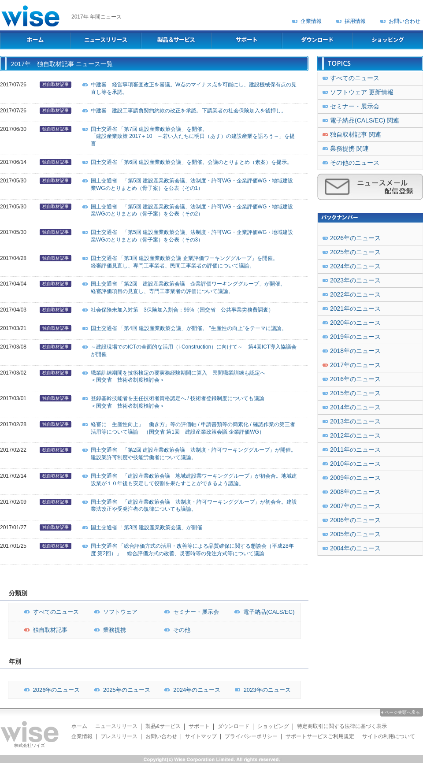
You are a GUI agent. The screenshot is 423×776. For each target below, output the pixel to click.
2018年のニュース (355, 350)
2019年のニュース (355, 336)
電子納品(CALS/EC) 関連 (364, 120)
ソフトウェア (113, 612)
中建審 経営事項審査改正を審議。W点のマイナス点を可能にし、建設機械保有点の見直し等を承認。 (194, 88)
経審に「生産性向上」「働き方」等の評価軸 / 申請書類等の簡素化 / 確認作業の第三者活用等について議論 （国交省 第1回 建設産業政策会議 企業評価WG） (193, 428)
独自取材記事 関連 (355, 134)
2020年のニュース (355, 322)
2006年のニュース (355, 520)
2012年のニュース (355, 435)
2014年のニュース (355, 407)
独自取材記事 (55, 84)
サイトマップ (201, 736)
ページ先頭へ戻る (402, 712)
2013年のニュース (355, 421)
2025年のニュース (120, 690)
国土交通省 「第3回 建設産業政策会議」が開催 (146, 527)
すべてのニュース (49, 612)
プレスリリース (118, 736)
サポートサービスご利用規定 (320, 736)
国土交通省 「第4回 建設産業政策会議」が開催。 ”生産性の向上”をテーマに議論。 (189, 328)
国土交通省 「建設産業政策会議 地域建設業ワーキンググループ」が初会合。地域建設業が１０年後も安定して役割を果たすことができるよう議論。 (194, 479)
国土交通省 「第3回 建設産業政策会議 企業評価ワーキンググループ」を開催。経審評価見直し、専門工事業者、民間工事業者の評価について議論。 (184, 262)
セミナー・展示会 (189, 612)
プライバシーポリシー (251, 736)
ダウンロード (233, 726)
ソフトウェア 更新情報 (361, 92)
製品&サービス (163, 726)
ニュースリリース (116, 726)
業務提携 (108, 630)
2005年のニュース (355, 534)
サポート (199, 726)
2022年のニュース (355, 294)
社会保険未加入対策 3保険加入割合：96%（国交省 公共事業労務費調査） (182, 310)
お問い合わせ (404, 21)
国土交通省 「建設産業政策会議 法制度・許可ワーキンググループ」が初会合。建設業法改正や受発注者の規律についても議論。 (194, 505)
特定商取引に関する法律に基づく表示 (342, 726)
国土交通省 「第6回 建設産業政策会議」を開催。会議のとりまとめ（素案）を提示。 (191, 162)
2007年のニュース (355, 505)
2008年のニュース (355, 491)
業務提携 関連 (349, 148)
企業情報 (311, 21)
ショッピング (273, 726)
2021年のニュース (355, 308)
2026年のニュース (50, 690)
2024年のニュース (190, 690)
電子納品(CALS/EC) (262, 612)
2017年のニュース (355, 364)
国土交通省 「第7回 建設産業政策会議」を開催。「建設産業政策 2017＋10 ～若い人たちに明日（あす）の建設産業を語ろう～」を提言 (193, 136)
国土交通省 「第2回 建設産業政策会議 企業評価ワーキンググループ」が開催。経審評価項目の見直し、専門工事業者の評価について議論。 (188, 287)
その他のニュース (354, 162)
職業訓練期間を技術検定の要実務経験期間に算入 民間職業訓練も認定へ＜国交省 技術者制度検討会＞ (178, 376)
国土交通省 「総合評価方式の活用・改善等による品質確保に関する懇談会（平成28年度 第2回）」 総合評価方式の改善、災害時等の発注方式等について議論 (192, 550)
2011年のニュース (355, 449)
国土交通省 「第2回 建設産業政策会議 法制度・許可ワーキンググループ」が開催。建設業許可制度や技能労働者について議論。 (193, 453)
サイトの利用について (388, 736)
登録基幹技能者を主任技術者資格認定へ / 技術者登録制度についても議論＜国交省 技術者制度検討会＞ (177, 402)
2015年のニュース (355, 393)
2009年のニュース (355, 477)
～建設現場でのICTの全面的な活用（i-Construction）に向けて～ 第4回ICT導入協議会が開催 (194, 350)
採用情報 (355, 21)
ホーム (79, 726)
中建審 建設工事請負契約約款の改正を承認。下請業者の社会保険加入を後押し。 (188, 111)
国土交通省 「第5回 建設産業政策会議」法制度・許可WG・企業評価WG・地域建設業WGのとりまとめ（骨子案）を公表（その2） (192, 210)
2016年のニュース (355, 378)
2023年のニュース (260, 690)
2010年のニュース (355, 463)
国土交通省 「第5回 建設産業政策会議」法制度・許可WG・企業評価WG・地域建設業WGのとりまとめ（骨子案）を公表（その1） (192, 184)
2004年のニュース (355, 548)
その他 (175, 630)
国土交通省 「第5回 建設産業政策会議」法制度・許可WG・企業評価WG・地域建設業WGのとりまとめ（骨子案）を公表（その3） (192, 236)
